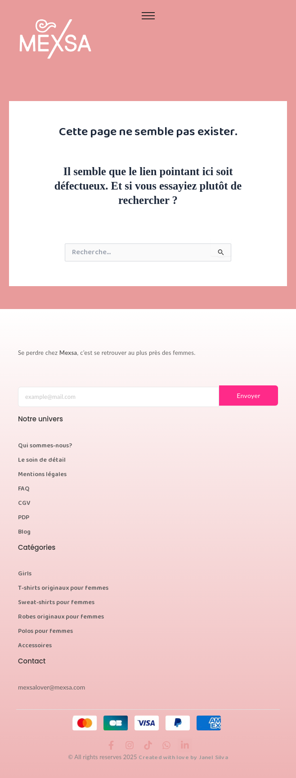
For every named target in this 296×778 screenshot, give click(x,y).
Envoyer (248, 395)
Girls (24, 574)
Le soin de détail (42, 460)
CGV (24, 503)
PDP (23, 518)
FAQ (24, 489)
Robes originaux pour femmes (61, 617)
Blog (24, 532)
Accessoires (35, 646)
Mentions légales (42, 474)
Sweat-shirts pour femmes (56, 602)
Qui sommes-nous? (45, 446)
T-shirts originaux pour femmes (63, 588)
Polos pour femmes (45, 631)
